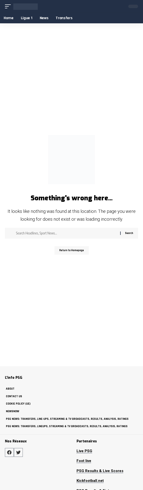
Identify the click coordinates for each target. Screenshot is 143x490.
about (10, 389)
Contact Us (14, 396)
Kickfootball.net (90, 480)
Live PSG (84, 451)
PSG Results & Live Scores (100, 471)
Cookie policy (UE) (18, 404)
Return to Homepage (71, 250)
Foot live (84, 461)
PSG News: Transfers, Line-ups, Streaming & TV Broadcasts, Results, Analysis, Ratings (67, 419)
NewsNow (12, 411)
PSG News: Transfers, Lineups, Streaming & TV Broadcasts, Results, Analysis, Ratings (67, 426)
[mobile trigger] (9, 6)
